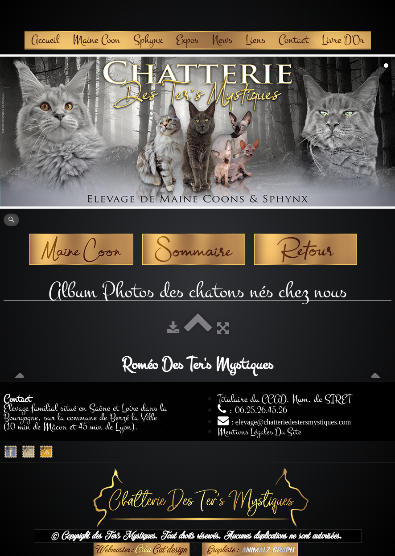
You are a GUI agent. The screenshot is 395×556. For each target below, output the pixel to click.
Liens (255, 40)
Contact (294, 40)
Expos (187, 40)
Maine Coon (96, 40)
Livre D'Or (343, 40)
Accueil (45, 40)
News (222, 40)
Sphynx (148, 40)
